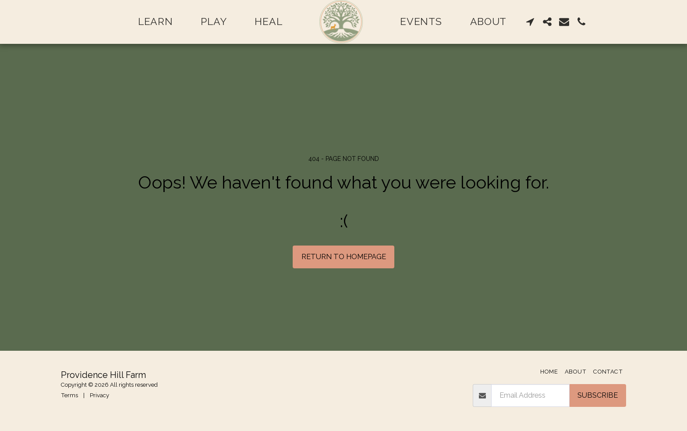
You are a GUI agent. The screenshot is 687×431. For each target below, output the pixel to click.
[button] (530, 22)
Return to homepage (343, 256)
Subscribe (597, 395)
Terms (69, 395)
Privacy (99, 395)
